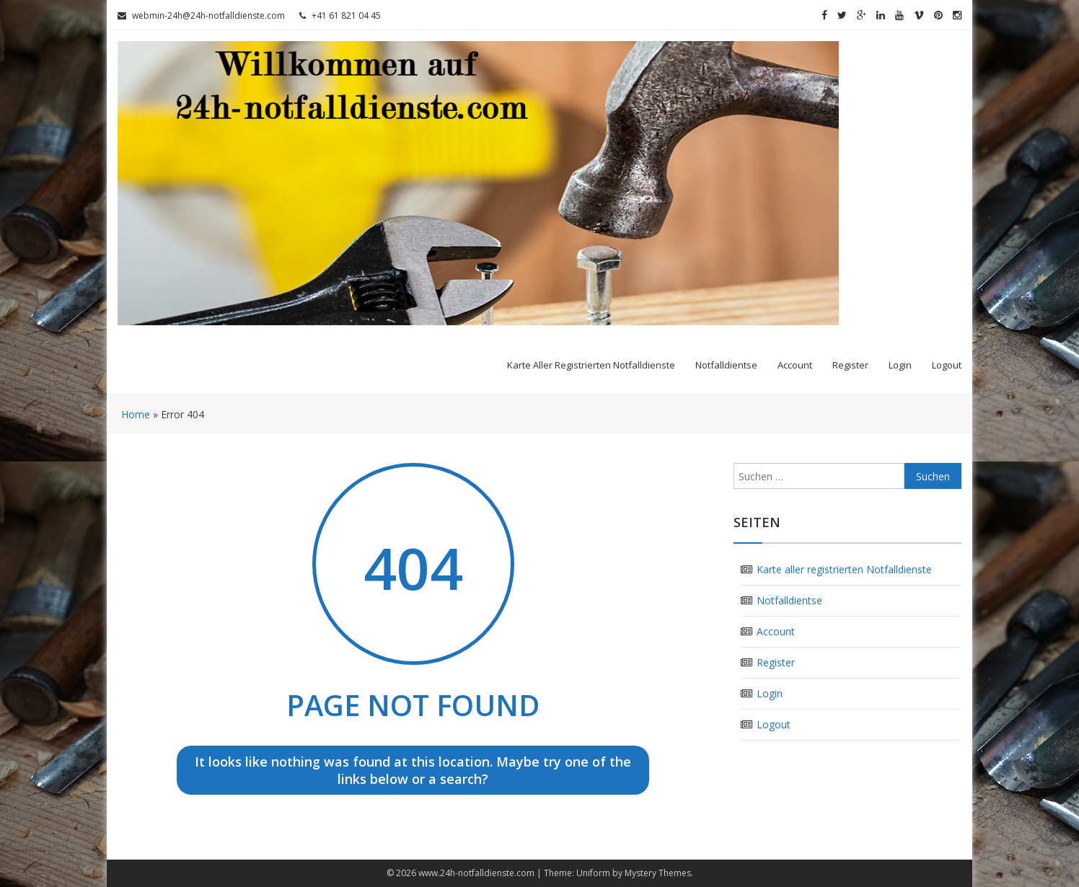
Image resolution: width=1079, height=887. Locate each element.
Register (850, 364)
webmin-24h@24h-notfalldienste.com (201, 15)
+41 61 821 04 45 (340, 15)
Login (900, 364)
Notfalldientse (726, 364)
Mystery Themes (658, 873)
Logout (946, 364)
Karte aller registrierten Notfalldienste (591, 364)
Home (135, 414)
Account (795, 364)
